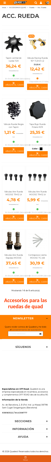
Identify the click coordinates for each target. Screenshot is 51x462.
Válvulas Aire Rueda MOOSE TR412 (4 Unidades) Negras (13, 194)
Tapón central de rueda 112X (13, 59)
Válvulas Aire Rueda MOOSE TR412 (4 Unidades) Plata (37, 194)
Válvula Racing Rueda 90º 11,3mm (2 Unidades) (37, 61)
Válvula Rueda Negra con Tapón (14, 125)
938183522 (7, 412)
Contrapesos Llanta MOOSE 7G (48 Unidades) (37, 258)
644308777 (21, 412)
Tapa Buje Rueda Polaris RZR (37, 125)
